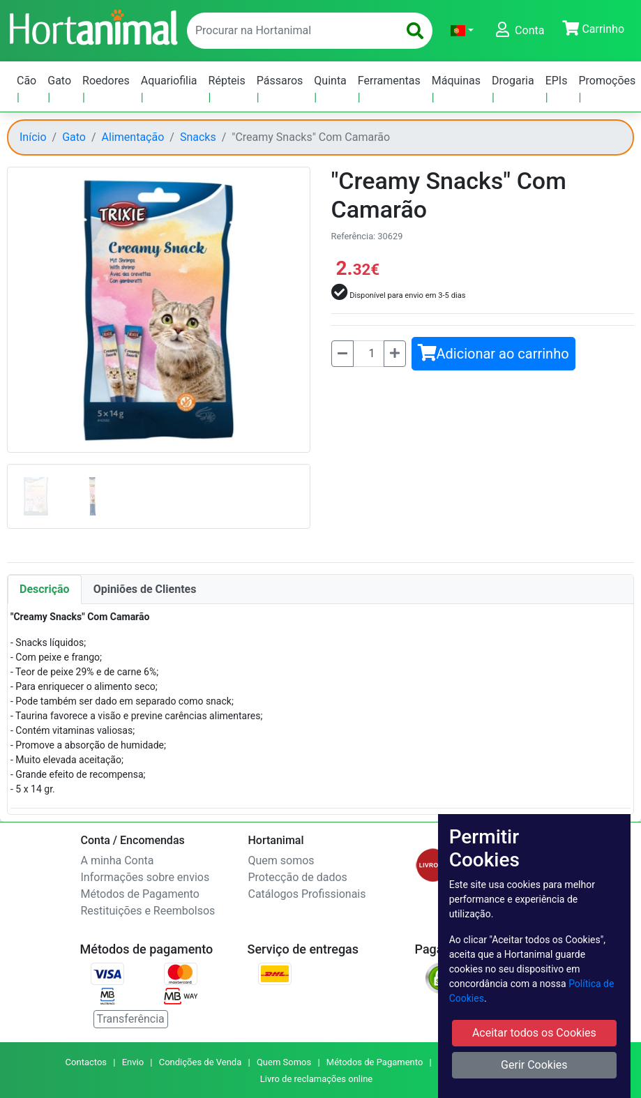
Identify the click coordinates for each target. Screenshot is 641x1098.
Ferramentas (389, 80)
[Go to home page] (93, 26)
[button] (462, 31)
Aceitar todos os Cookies (534, 1032)
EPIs (556, 80)
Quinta (330, 80)
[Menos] (342, 353)
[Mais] (395, 353)
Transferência (131, 1018)
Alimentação (133, 137)
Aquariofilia (169, 80)
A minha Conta (117, 860)
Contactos (86, 1062)
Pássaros (280, 80)
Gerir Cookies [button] (534, 1064)
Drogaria (513, 80)
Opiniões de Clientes (145, 589)
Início (33, 137)
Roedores (106, 80)
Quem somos (281, 860)
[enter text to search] (289, 31)
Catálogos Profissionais (307, 894)
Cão (26, 80)
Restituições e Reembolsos (148, 910)
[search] (415, 30)
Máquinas (456, 80)
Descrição (45, 589)
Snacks (198, 137)
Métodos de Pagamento (140, 894)
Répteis (227, 80)
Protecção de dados (297, 877)
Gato (59, 80)
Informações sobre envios (145, 877)
